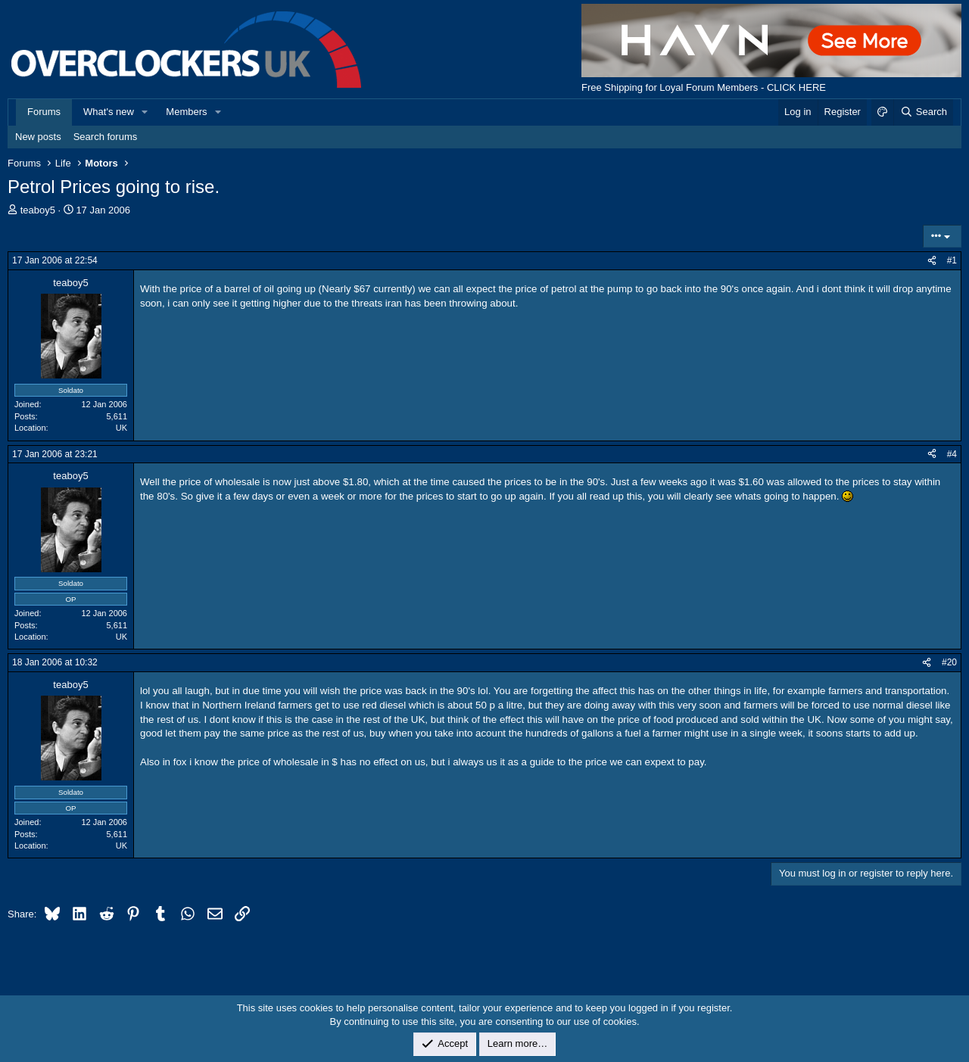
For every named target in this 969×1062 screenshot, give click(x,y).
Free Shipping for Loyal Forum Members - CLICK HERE (703, 87)
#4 (952, 454)
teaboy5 (37, 210)
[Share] (932, 260)
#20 (949, 662)
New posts (38, 136)
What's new (108, 111)
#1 (952, 260)
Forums (44, 111)
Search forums (105, 136)
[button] (145, 112)
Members (186, 111)
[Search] (923, 112)
